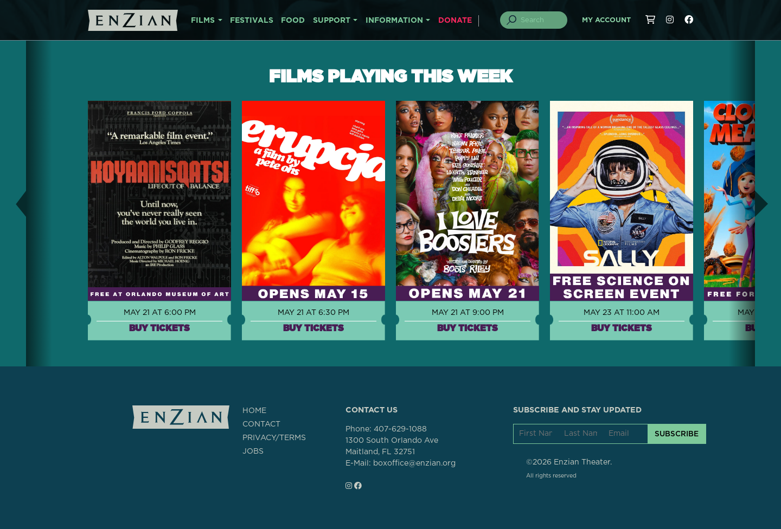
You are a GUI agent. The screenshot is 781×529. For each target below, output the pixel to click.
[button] (13, 203)
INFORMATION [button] (394, 20)
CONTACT (261, 424)
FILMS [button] (203, 20)
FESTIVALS (251, 20)
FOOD (293, 20)
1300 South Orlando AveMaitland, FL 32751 (391, 446)
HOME (254, 411)
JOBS (253, 451)
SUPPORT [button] (331, 20)
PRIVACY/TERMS (274, 438)
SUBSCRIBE (677, 433)
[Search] (540, 20)
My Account (606, 20)
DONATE (455, 20)
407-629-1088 (400, 429)
